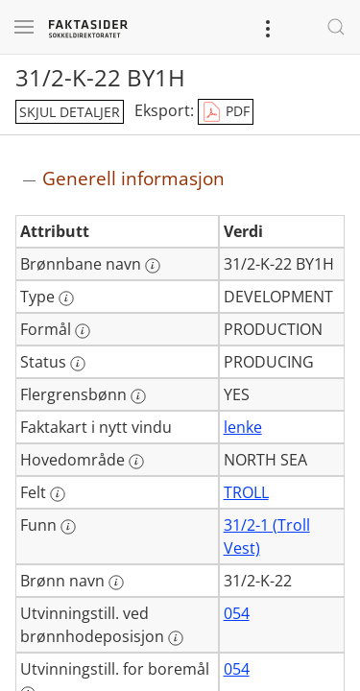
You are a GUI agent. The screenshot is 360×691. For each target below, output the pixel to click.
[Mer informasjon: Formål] (82, 331)
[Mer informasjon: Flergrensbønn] (138, 396)
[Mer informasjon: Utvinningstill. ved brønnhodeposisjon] (175, 638)
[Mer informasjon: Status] (77, 363)
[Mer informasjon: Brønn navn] (116, 582)
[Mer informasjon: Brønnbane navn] (152, 266)
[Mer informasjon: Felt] (57, 494)
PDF (226, 112)
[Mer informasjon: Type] (66, 298)
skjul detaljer (69, 112)
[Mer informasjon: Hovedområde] (136, 461)
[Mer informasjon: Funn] (68, 527)
